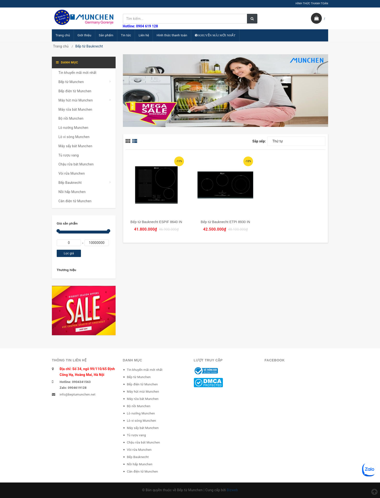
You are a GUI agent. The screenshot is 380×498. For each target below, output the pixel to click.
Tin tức (126, 35)
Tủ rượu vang (68, 155)
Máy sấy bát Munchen (75, 146)
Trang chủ (62, 35)
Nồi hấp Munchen (72, 192)
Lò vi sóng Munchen (73, 137)
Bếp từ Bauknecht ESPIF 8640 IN (156, 222)
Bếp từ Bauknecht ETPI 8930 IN (225, 222)
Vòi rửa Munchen (71, 173)
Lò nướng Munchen (73, 128)
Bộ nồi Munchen (70, 118)
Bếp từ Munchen (71, 82)
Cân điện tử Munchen (75, 201)
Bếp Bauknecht (70, 183)
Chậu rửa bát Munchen (76, 164)
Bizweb (232, 490)
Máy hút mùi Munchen (75, 100)
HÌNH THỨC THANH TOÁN (311, 3)
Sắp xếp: (259, 141)
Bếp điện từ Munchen (74, 91)
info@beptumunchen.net (77, 394)
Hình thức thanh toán (172, 35)
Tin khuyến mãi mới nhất (77, 73)
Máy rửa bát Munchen (75, 109)
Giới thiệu (84, 35)
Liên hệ (144, 35)
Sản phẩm (106, 35)
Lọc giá (69, 253)
